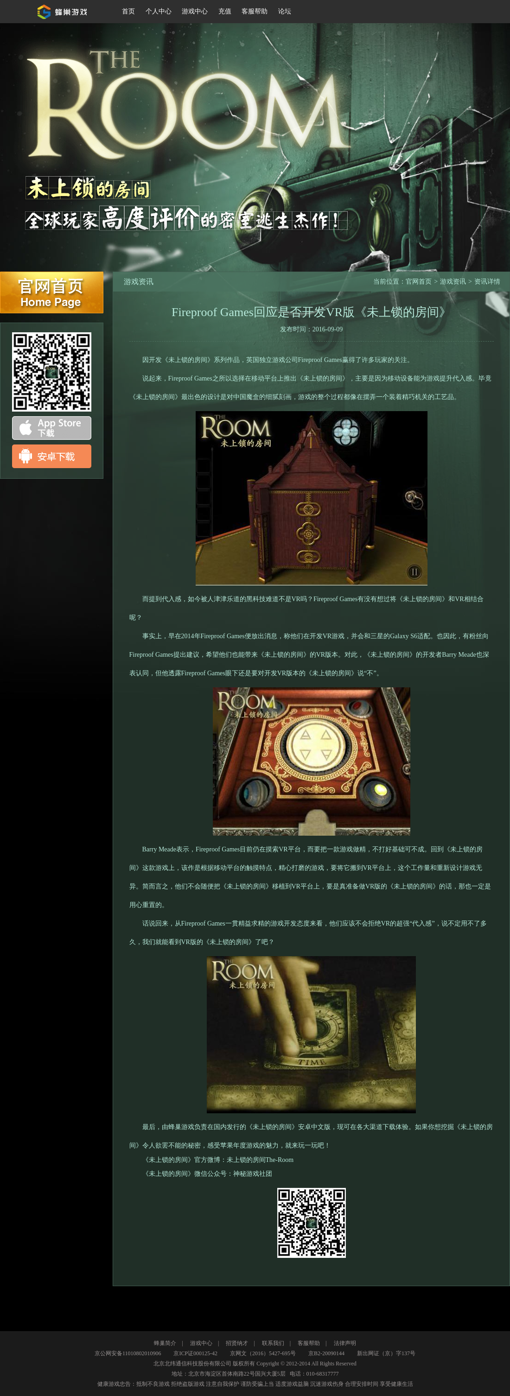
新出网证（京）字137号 (386, 1353)
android (51, 456)
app (51, 428)
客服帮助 (309, 1343)
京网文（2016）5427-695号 (263, 1353)
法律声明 (345, 1343)
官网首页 (51, 292)
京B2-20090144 (326, 1353)
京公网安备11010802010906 (128, 1353)
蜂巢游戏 (64, 11)
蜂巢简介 (165, 1343)
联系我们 (273, 1343)
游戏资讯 (453, 281)
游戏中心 (201, 1343)
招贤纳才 (237, 1343)
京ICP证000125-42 (195, 1353)
